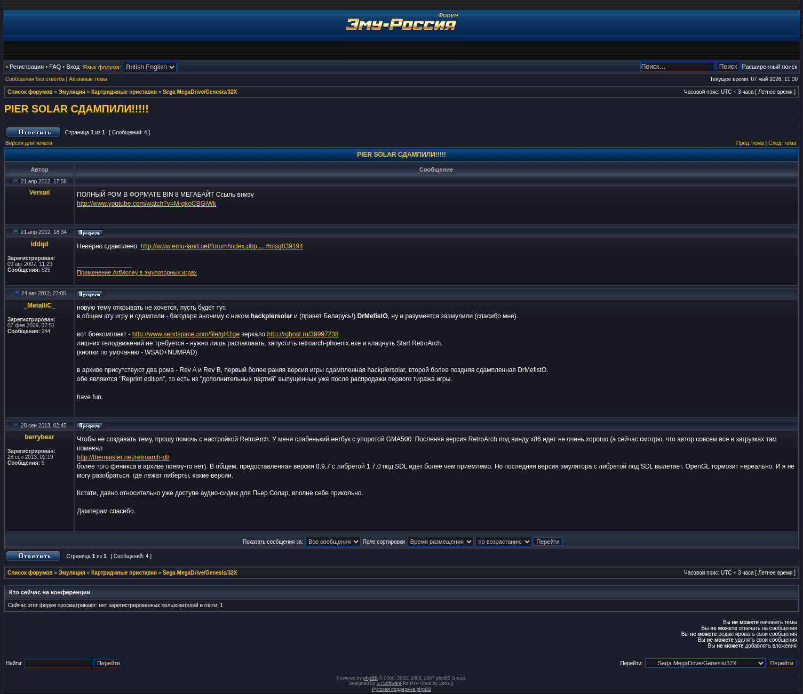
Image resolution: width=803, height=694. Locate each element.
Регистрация (27, 66)
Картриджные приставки (124, 92)
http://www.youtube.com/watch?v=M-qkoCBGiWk (146, 203)
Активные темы (88, 79)
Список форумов (30, 92)
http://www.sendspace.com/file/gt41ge (186, 334)
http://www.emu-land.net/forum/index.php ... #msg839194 (222, 246)
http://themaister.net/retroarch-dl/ (123, 457)
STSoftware (389, 683)
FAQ (55, 66)
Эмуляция (72, 92)
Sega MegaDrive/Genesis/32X (200, 92)
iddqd (40, 244)
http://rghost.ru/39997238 (303, 334)
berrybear (39, 437)
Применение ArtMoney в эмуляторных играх (137, 272)
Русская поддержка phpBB (401, 689)
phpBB (370, 678)
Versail (39, 192)
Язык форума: (102, 67)
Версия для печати (28, 143)
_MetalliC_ (39, 305)
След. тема (782, 143)
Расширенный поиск (769, 66)
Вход (72, 66)
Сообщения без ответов (35, 79)
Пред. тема (750, 143)
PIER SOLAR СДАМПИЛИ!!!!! (76, 109)
